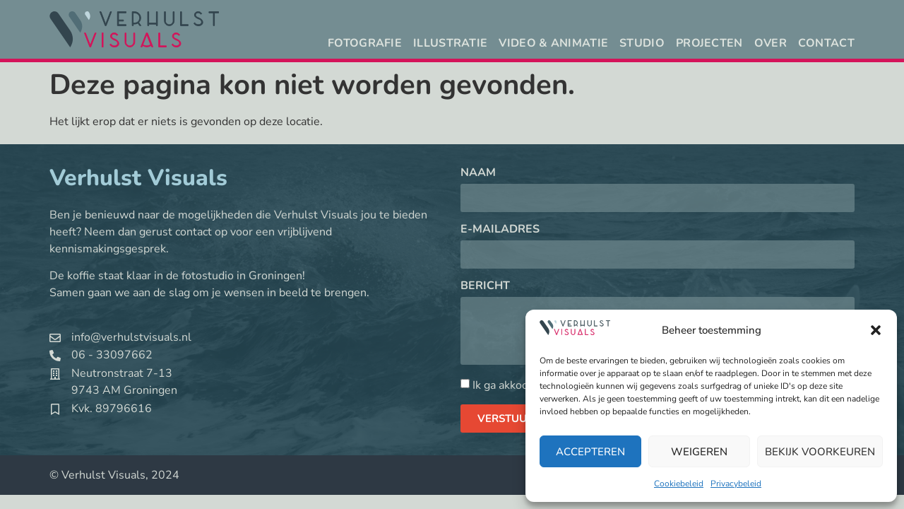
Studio (642, 43)
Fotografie (365, 43)
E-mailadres (500, 230)
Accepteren (590, 452)
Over (770, 43)
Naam (478, 173)
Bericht (485, 286)
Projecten (709, 43)
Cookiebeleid (678, 483)
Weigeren (699, 452)
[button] (876, 330)
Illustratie (450, 43)
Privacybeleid (735, 483)
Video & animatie (553, 43)
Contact (826, 43)
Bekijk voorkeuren (820, 452)
